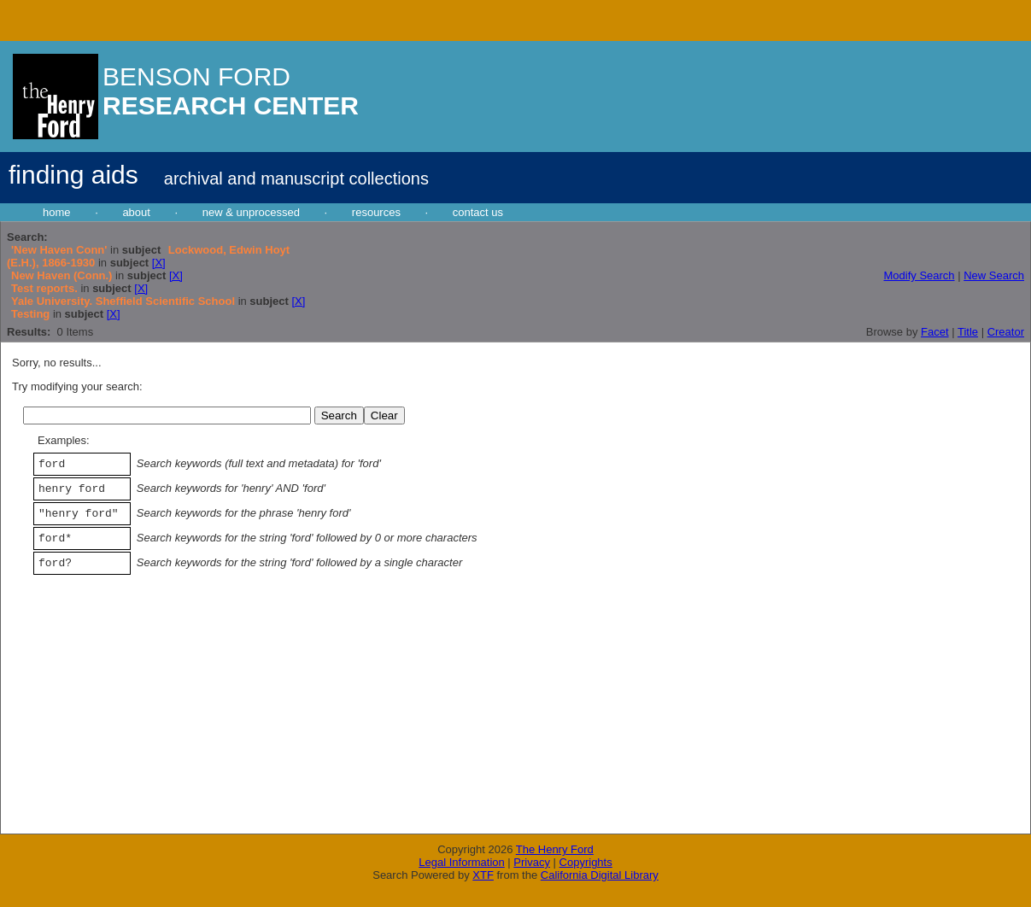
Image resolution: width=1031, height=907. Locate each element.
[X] (159, 262)
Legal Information (461, 862)
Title (968, 331)
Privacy (531, 862)
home (57, 212)
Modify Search (918, 275)
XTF (483, 875)
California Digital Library (600, 875)
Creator (1005, 331)
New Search (994, 275)
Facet (935, 331)
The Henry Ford (555, 849)
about (136, 212)
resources (376, 212)
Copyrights (585, 862)
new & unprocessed (251, 212)
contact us (478, 212)
